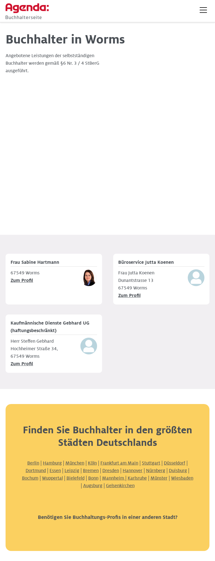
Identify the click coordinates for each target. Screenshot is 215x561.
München (74, 463)
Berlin (33, 463)
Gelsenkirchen (120, 485)
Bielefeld (75, 478)
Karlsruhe (137, 478)
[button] (203, 10)
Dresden (110, 470)
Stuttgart (151, 463)
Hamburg (52, 463)
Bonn (93, 478)
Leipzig (72, 470)
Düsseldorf (174, 463)
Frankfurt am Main (119, 463)
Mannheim (113, 478)
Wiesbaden (182, 478)
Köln (92, 463)
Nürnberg (155, 470)
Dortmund (36, 470)
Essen (55, 470)
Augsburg (92, 485)
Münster (158, 478)
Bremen (91, 470)
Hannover (132, 470)
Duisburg (178, 470)
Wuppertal (52, 478)
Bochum (30, 478)
